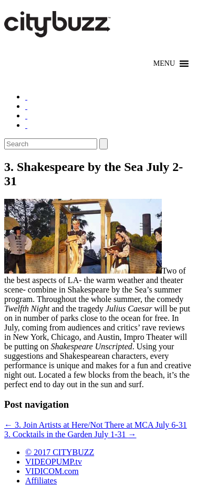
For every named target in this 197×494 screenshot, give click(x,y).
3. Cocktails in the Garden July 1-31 (70, 434)
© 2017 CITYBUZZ (59, 452)
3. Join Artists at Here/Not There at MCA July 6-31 (95, 424)
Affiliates (41, 480)
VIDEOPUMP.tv (53, 461)
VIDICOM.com (52, 471)
